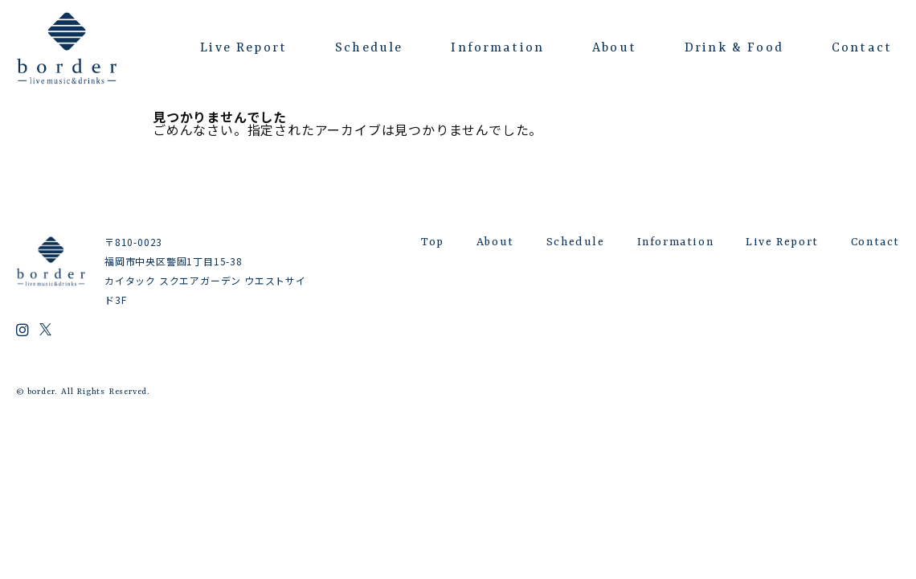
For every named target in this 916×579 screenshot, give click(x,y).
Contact (862, 48)
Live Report (243, 48)
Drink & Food (734, 48)
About (614, 48)
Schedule (369, 48)
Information (497, 48)
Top (432, 242)
